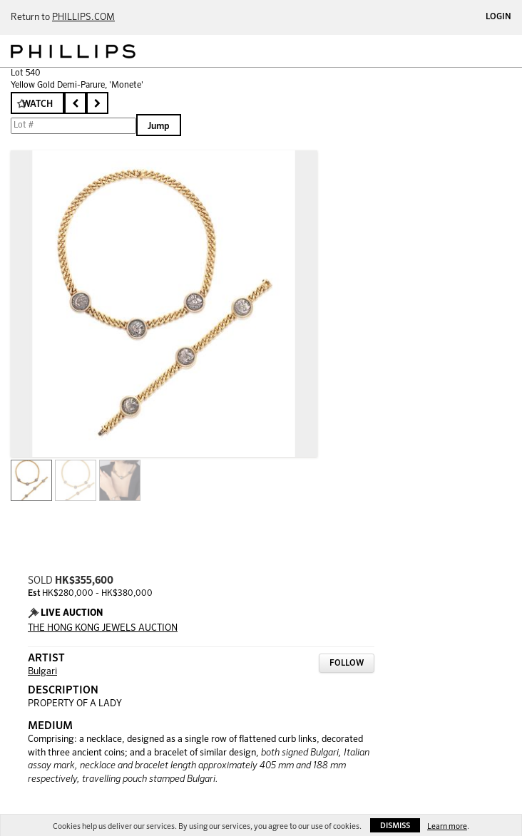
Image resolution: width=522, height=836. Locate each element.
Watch (37, 104)
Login (498, 17)
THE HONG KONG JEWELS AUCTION (103, 628)
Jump (159, 126)
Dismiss (395, 826)
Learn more (447, 826)
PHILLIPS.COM (83, 17)
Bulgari (42, 671)
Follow (346, 663)
